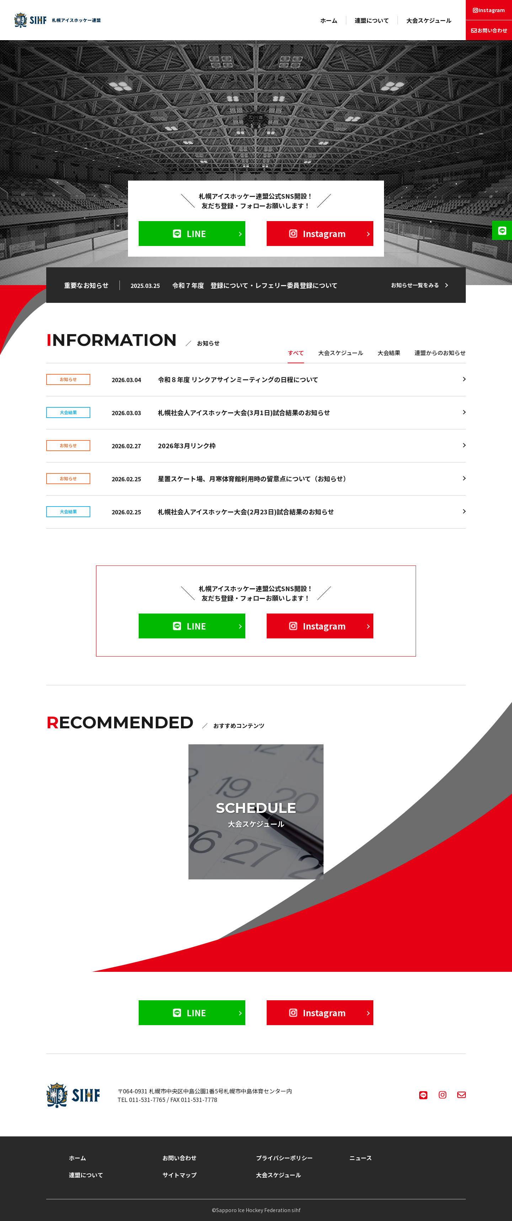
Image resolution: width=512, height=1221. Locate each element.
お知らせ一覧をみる (415, 285)
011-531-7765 (147, 1099)
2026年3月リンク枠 (187, 445)
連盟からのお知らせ (440, 352)
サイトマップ (179, 1175)
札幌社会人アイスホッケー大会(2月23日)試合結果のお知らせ (246, 511)
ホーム (328, 20)
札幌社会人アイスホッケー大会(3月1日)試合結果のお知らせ (244, 412)
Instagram (492, 10)
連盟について (372, 20)
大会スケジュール (429, 20)
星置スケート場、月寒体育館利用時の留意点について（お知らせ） (254, 478)
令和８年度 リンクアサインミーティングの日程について (238, 379)
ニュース (361, 1157)
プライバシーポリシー (284, 1157)
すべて (296, 352)
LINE (189, 233)
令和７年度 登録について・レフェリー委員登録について (255, 285)
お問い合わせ (492, 30)
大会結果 (389, 352)
